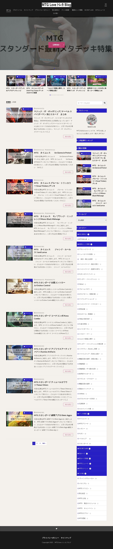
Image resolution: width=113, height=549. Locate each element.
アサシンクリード (86, 291)
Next (44, 443)
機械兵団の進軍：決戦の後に (90, 400)
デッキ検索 (65, 10)
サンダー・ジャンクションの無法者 (92, 385)
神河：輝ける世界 (88, 301)
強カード (83, 495)
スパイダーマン (28, 109)
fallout (82, 326)
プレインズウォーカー (88, 520)
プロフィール (17, 10)
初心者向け (56, 10)
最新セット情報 (77, 10)
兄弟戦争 (83, 445)
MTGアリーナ (85, 465)
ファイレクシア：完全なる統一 (91, 395)
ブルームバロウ (85, 330)
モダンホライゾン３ (87, 316)
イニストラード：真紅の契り (90, 306)
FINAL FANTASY (85, 360)
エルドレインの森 (86, 450)
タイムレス (42, 76)
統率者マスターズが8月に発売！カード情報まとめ (96, 89)
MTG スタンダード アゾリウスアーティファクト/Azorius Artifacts (52, 350)
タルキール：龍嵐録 (87, 355)
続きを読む (68, 136)
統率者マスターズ (101, 76)
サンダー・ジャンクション (89, 321)
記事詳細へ (56, 45)
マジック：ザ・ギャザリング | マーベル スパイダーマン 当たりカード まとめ (53, 112)
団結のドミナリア (86, 430)
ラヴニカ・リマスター (88, 420)
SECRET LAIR (88, 10)
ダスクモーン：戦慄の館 (88, 335)
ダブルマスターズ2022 (88, 440)
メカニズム (84, 525)
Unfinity (83, 435)
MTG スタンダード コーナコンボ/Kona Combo (51, 317)
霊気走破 (83, 350)
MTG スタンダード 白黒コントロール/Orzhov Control (49, 284)
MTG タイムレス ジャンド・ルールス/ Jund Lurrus (52, 250)
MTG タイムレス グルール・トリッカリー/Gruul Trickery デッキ (52, 184)
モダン (82, 475)
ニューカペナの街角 (87, 296)
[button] (8, 82)
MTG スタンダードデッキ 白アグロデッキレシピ (16, 89)
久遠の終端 (84, 365)
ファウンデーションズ (88, 341)
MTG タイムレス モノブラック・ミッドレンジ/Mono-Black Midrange (53, 217)
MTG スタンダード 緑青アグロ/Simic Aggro (53, 415)
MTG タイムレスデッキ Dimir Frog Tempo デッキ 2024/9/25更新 (34, 90)
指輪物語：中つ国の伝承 (88, 410)
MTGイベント (85, 510)
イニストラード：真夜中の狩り (91, 311)
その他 (55, 13)
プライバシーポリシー (42, 10)
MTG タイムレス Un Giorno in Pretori (52, 153)
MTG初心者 (84, 281)
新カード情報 (85, 500)
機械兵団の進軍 (85, 425)
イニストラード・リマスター (90, 345)
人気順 (14, 102)
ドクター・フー (85, 375)
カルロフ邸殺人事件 (60, 76)
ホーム (8, 10)
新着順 (8, 102)
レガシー (83, 470)
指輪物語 (83, 405)
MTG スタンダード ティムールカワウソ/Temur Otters (50, 383)
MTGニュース (100, 10)
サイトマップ (28, 10)
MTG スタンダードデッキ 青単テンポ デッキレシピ (77, 89)
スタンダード (21, 76)
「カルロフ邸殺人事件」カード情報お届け (56, 89)
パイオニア (85, 480)
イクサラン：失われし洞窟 (89, 390)
